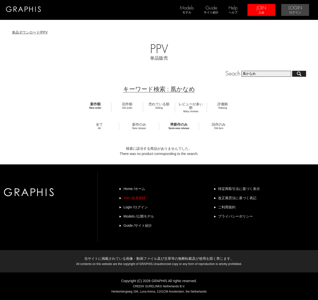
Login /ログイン (135, 207)
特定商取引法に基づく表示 (239, 189)
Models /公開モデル (138, 216)
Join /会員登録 (134, 198)
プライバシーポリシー (235, 216)
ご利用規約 (227, 207)
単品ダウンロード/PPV (30, 32)
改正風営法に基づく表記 (237, 198)
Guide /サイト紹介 (137, 225)
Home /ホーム (134, 189)
